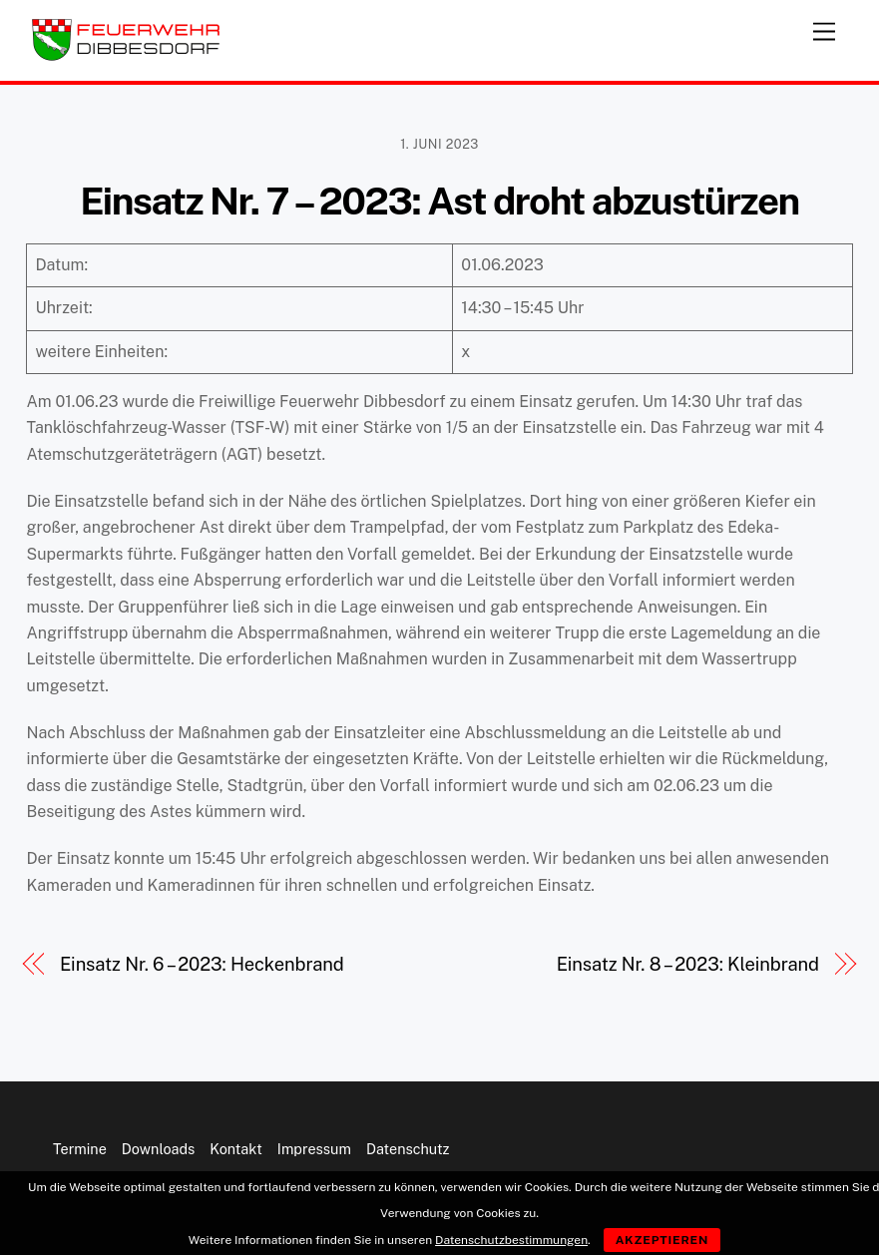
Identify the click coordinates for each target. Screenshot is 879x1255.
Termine (80, 1148)
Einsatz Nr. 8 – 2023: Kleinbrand (688, 964)
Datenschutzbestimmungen (511, 1240)
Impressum (314, 1148)
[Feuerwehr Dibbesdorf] (125, 56)
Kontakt (236, 1148)
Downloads (158, 1148)
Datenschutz (408, 1148)
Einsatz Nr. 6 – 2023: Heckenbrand (202, 964)
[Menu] (824, 27)
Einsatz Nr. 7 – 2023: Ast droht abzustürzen (439, 201)
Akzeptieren (662, 1240)
